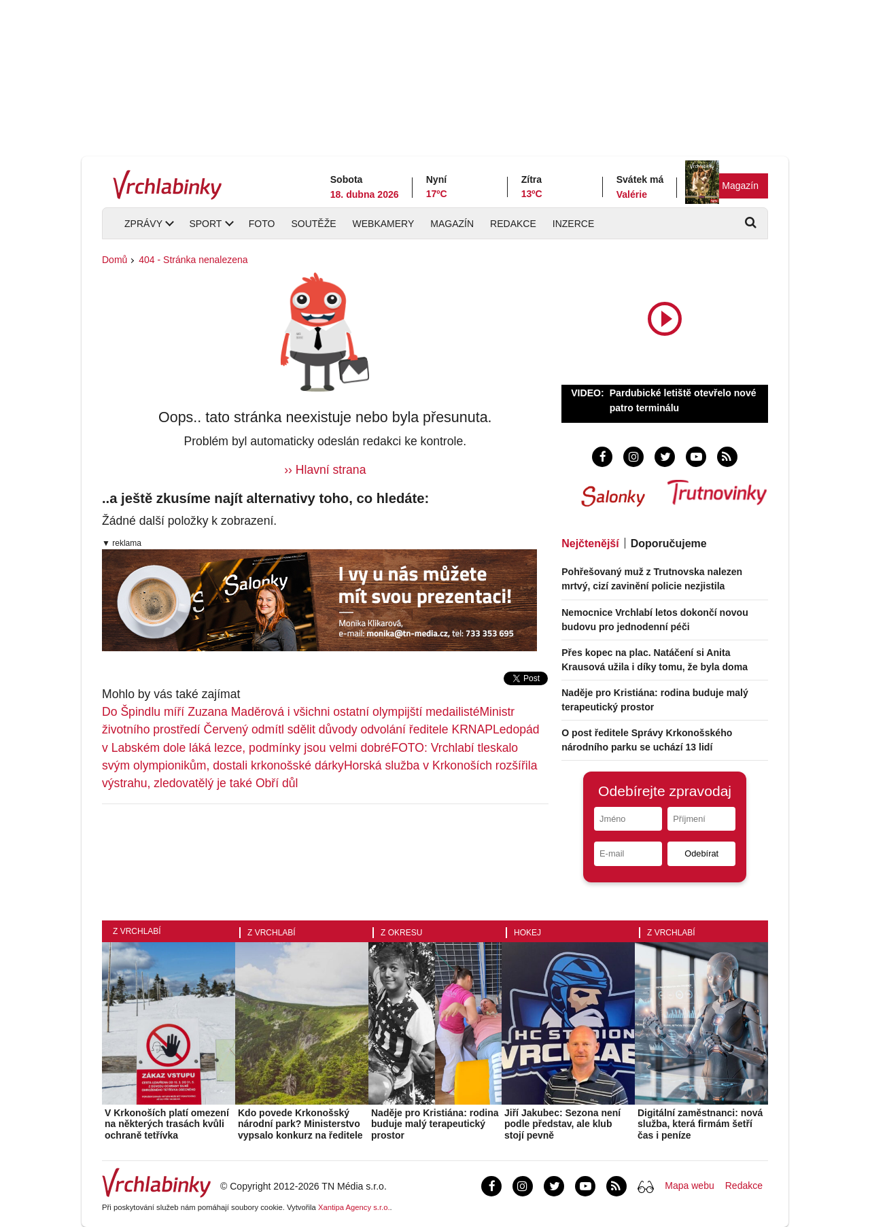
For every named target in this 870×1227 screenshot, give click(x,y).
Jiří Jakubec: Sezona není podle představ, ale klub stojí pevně (562, 1124)
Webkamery (384, 223)
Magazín (740, 185)
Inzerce (573, 223)
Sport (205, 223)
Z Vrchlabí (137, 931)
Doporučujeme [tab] (669, 543)
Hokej (527, 932)
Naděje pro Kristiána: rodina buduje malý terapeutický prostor (434, 1124)
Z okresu (401, 932)
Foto (262, 223)
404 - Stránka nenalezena (193, 259)
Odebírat (701, 853)
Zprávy (143, 223)
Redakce (513, 223)
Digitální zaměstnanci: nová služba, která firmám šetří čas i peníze (700, 1124)
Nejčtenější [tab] (590, 543)
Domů (114, 259)
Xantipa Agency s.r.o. (354, 1207)
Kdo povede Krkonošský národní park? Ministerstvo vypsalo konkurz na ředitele (300, 1124)
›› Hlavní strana (325, 470)
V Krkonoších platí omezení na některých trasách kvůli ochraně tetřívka (167, 1124)
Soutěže (313, 223)
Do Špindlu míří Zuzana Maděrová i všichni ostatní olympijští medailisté (290, 712)
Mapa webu (689, 1185)
